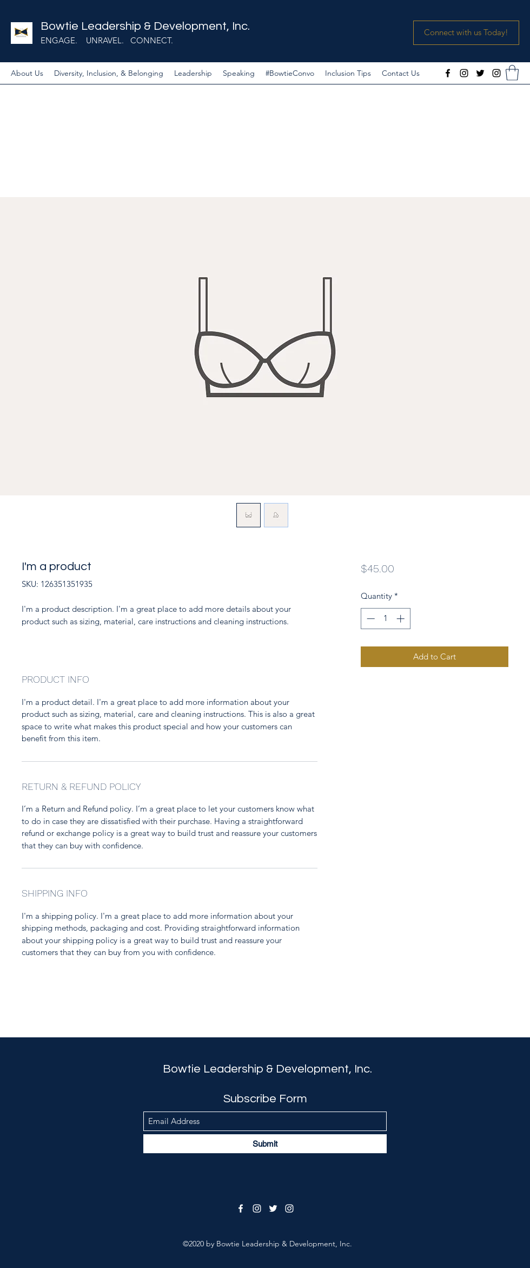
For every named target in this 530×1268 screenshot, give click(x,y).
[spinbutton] (385, 619)
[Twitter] (480, 73)
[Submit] (265, 1143)
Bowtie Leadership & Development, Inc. (145, 26)
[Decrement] (369, 619)
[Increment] (401, 619)
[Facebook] (447, 73)
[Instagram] (464, 73)
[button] (466, 33)
